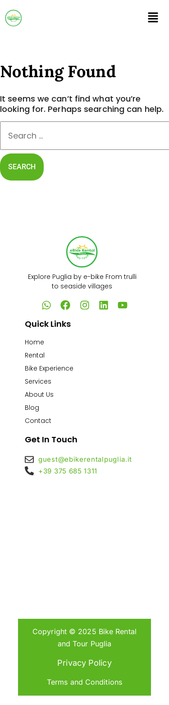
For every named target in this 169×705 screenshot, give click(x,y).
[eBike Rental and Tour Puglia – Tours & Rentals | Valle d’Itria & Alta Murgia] (84, 541)
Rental (35, 355)
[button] (153, 18)
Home (34, 342)
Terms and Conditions (84, 681)
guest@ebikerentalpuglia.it (85, 459)
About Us (39, 394)
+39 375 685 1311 (67, 471)
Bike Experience (49, 368)
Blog (32, 407)
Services (38, 381)
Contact (38, 420)
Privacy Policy (84, 663)
